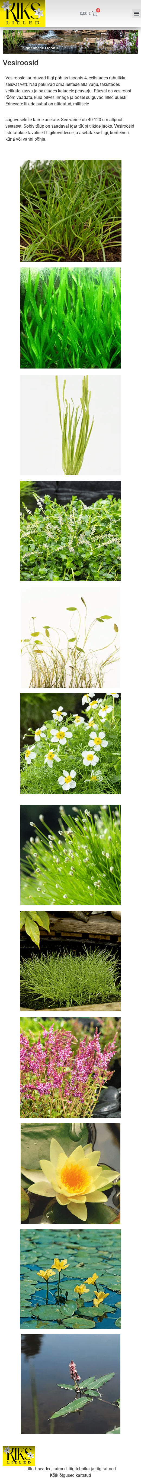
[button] (136, 13)
